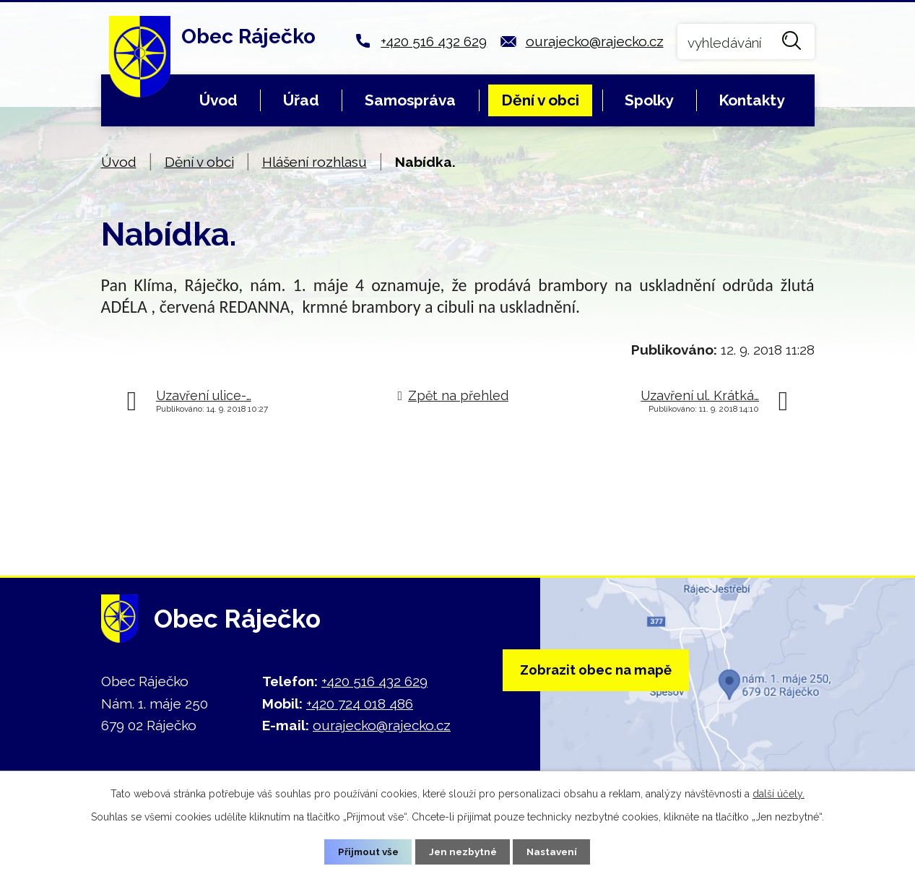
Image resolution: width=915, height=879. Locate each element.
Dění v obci (540, 100)
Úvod (218, 100)
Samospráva (410, 100)
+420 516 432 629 (434, 41)
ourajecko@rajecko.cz (595, 41)
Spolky (649, 100)
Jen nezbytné (463, 851)
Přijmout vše (365, 851)
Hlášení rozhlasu (314, 162)
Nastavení (555, 851)
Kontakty (751, 100)
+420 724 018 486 (359, 703)
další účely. (779, 793)
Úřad (301, 100)
